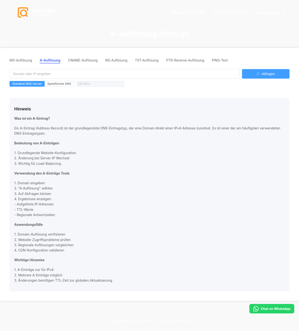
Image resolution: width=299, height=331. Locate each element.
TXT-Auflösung (146, 60)
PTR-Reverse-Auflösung (185, 60)
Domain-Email (188, 12)
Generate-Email (231, 12)
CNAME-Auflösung (83, 60)
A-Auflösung (50, 60)
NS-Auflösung (116, 60)
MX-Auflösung (20, 60)
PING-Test (220, 60)
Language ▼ (271, 12)
